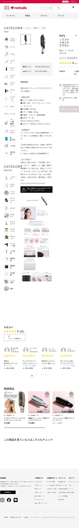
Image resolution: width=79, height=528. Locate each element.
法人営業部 (71, 492)
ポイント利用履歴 (62, 495)
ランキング (10, 15)
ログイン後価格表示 (68, 57)
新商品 (27, 15)
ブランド (61, 15)
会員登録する (8, 492)
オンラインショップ (74, 481)
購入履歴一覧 (61, 481)
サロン (70, 485)
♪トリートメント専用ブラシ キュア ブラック (63, 419)
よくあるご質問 (51, 481)
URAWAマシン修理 (51, 488)
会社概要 (6, 517)
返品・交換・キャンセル (41, 503)
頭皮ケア (36, 28)
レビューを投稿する (14, 337)
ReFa (43, 28)
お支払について (39, 492)
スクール (71, 488)
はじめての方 (38, 481)
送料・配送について (40, 495)
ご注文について (39, 485)
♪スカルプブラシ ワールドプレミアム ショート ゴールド (15, 419)
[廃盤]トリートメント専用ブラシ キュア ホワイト (38, 419)
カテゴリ (44, 15)
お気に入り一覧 (62, 485)
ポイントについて (39, 499)
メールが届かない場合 (52, 485)
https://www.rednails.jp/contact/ (33, 183)
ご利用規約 (25, 517)
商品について (38, 488)
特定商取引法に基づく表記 (15, 517)
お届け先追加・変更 (63, 492)
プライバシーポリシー (35, 517)
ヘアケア (28, 28)
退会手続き (61, 499)
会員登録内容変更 (62, 488)
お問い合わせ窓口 (51, 492)
